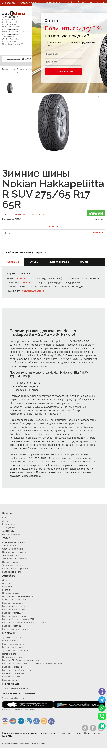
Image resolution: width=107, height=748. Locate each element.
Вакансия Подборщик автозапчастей (20, 660)
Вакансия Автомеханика (14, 609)
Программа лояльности (13, 657)
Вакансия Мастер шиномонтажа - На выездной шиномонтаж (32, 663)
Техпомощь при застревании (16, 559)
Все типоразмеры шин (13, 647)
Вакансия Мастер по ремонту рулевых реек (24, 622)
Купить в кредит (10, 641)
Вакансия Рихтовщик (12, 613)
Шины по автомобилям (13, 644)
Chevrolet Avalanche (32, 291)
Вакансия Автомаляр (12, 603)
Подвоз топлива (10, 562)
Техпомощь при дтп (11, 555)
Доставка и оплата (11, 637)
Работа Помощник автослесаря (17, 629)
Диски (5, 521)
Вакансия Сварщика (12, 667)
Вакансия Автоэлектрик (14, 616)
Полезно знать (9, 654)
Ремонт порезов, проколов (15, 568)
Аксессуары (9, 2)
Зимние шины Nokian (11, 214)
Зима (22, 286)
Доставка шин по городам (15, 650)
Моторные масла (10, 524)
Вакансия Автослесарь (13, 606)
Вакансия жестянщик (12, 626)
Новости (6, 583)
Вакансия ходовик (11, 680)
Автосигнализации (31, 2)
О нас (5, 580)
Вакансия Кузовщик (12, 677)
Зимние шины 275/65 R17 (34, 214)
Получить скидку (63, 71)
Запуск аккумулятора (12, 565)
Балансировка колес (12, 572)
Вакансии (8, 8)
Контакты (6, 590)
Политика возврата (11, 593)
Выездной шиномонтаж (13, 542)
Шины (5, 518)
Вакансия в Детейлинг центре (17, 670)
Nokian (26, 282)
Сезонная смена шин (12, 549)
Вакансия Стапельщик (13, 673)
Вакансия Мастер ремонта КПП (18, 619)
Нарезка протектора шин (14, 552)
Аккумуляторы (9, 527)
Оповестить (97, 233)
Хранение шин (9, 545)
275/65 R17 (21, 278)
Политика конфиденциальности (17, 596)
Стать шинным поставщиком (16, 600)
